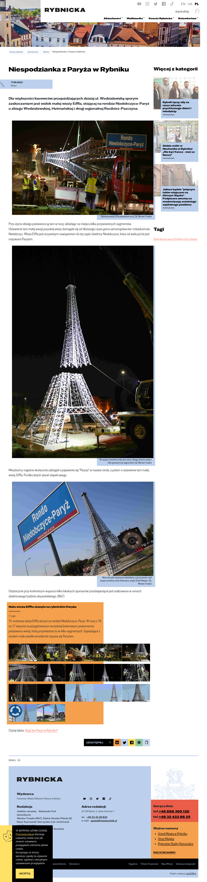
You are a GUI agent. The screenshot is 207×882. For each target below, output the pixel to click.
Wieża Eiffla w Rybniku (187, 239)
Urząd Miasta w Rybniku (172, 834)
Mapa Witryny (167, 864)
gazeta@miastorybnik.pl (104, 820)
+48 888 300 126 (174, 811)
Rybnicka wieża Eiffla (169, 239)
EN (183, 3)
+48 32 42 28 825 (96, 817)
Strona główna (16, 51)
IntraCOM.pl (191, 873)
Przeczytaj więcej (25, 834)
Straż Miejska (166, 839)
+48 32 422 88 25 (174, 816)
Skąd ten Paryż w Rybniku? (41, 730)
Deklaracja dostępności (185, 864)
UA (190, 3)
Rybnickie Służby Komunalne (175, 844)
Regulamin (133, 864)
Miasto (46, 51)
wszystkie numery (164, 852)
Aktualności (33, 51)
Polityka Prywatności (149, 864)
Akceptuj (24, 873)
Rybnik (156, 239)
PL (197, 3)
